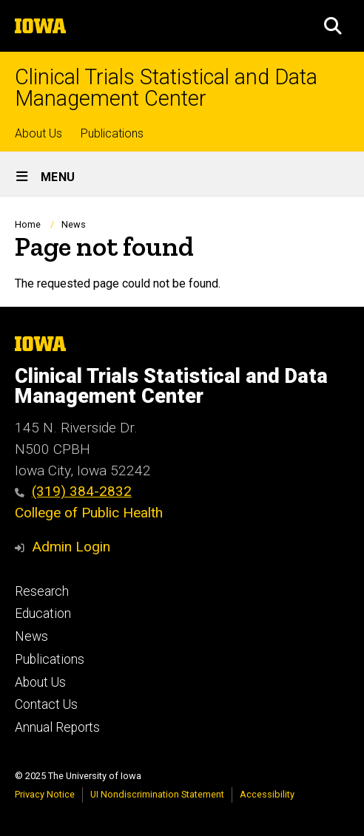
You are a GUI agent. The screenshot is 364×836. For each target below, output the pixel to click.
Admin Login (71, 546)
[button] (333, 26)
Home (28, 224)
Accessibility (267, 794)
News (73, 224)
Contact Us (46, 704)
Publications (112, 133)
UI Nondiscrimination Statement (157, 794)
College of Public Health (89, 512)
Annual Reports (57, 727)
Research (42, 591)
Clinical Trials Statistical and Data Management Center (166, 88)
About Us (38, 133)
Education (43, 613)
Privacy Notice (45, 794)
